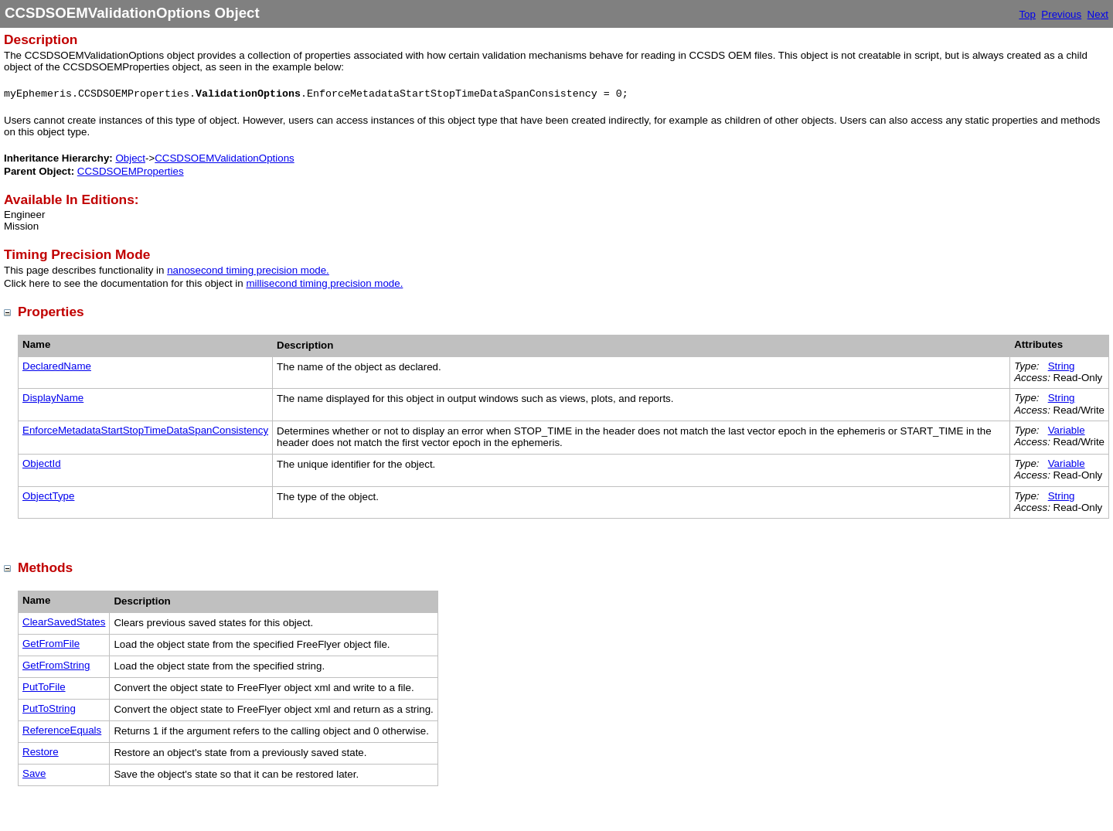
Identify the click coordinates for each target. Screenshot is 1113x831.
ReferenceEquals (61, 730)
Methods (45, 567)
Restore (40, 752)
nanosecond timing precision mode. (248, 270)
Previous (1061, 14)
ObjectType (48, 496)
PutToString (49, 708)
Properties (51, 311)
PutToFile (44, 687)
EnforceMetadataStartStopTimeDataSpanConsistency (145, 430)
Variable (1066, 430)
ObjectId (41, 463)
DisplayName (52, 398)
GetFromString (56, 665)
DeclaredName (56, 366)
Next (1097, 14)
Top (1027, 14)
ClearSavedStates (63, 622)
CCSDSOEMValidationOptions (224, 158)
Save (34, 773)
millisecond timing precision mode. (324, 283)
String (1061, 366)
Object (130, 158)
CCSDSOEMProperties (130, 171)
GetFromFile (51, 643)
